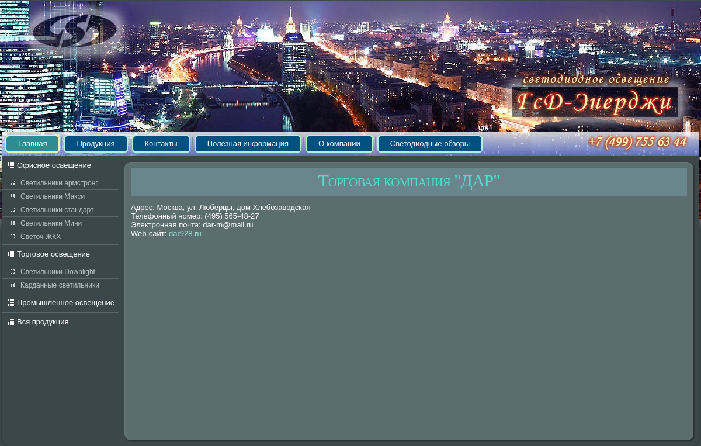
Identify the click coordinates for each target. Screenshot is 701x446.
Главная (32, 143)
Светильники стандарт (57, 210)
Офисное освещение (54, 165)
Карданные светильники (59, 285)
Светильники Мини (51, 223)
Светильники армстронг (59, 183)
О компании (339, 143)
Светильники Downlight (57, 272)
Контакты (161, 143)
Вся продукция (43, 321)
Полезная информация (248, 143)
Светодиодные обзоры (430, 143)
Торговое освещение (53, 254)
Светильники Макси (52, 196)
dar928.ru (185, 233)
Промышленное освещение (65, 302)
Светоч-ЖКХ (40, 237)
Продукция (95, 143)
